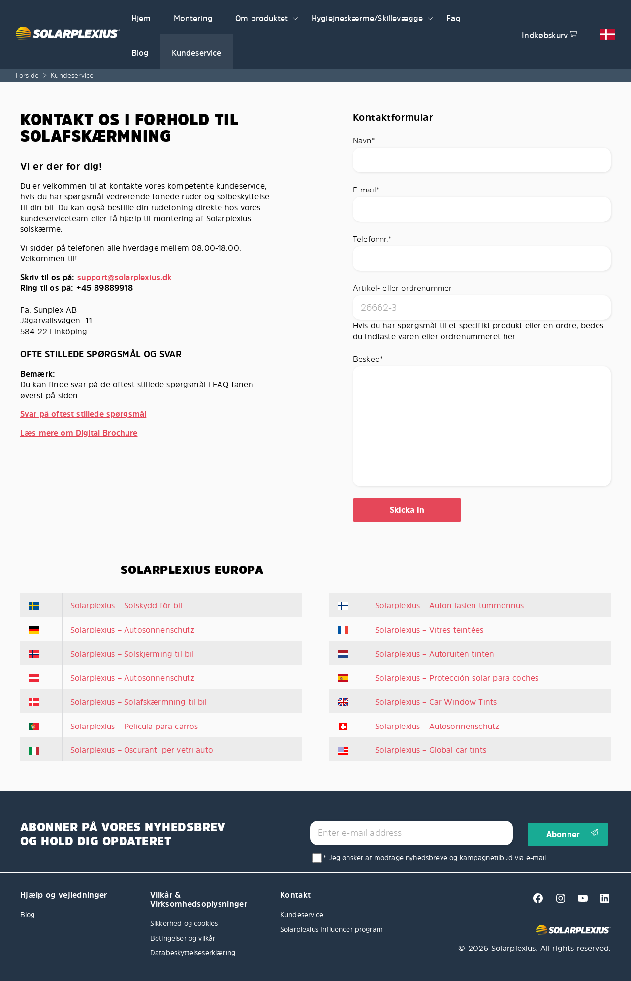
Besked (368, 358)
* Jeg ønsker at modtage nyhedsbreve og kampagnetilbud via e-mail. (435, 857)
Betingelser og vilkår (182, 938)
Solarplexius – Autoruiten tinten (434, 653)
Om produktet (261, 18)
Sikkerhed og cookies (184, 923)
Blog (140, 52)
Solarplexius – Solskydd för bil (126, 605)
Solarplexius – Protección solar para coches (456, 677)
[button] (295, 17)
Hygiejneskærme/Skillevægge (367, 18)
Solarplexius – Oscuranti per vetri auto (141, 749)
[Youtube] (580, 901)
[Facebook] (535, 901)
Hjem (141, 18)
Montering (193, 18)
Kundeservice (196, 52)
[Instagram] (558, 901)
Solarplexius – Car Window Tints (436, 701)
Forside (27, 75)
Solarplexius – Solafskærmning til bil (138, 701)
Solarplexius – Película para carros (134, 726)
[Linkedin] (601, 901)
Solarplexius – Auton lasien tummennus (449, 605)
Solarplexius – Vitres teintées (429, 629)
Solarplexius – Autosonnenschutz (132, 629)
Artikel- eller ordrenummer (402, 288)
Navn (364, 140)
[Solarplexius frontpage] (68, 34)
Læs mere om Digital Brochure (78, 432)
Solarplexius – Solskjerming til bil (132, 653)
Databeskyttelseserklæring (192, 952)
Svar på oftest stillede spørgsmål (83, 414)
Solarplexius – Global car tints (430, 749)
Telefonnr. (372, 238)
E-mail (366, 189)
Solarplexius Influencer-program (331, 929)
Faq (453, 18)
